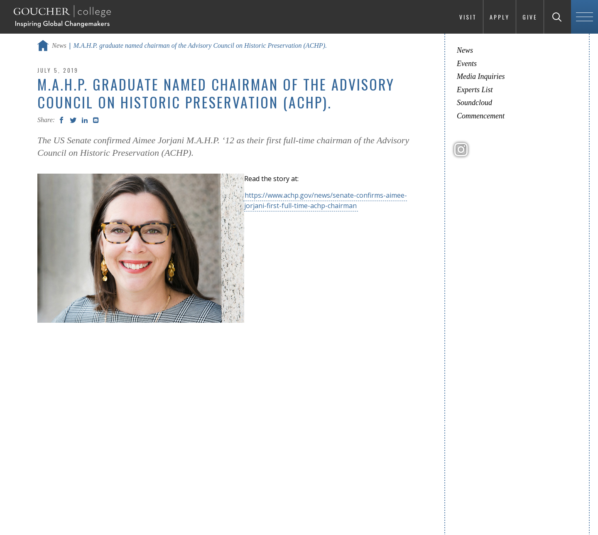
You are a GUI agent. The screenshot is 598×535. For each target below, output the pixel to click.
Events (467, 63)
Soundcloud (474, 102)
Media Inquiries (481, 76)
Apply (500, 16)
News (59, 45)
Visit (468, 16)
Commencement (481, 116)
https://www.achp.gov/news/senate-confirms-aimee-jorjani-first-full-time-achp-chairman (325, 200)
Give (529, 16)
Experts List (475, 90)
